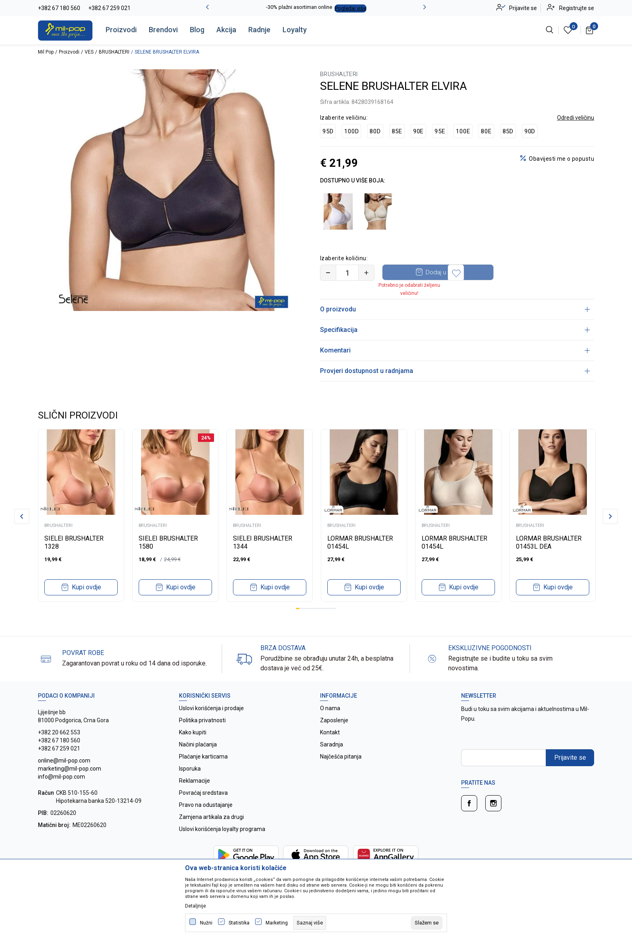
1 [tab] (297, 608)
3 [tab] (304, 608)
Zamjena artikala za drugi (211, 817)
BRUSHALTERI (114, 52)
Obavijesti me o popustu (561, 158)
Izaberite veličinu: (344, 117)
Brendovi (163, 29)
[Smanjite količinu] (328, 273)
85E (397, 131)
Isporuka (190, 768)
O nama (330, 708)
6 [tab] (314, 608)
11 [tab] (331, 608)
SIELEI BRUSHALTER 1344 (262, 542)
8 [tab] (320, 608)
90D (529, 131)
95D (327, 131)
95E (439, 131)
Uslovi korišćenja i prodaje (211, 708)
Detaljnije (195, 906)
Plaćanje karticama (203, 756)
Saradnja (331, 744)
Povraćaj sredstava (203, 793)
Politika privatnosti (202, 720)
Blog (197, 29)
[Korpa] (590, 29)
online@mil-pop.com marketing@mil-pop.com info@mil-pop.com (69, 768)
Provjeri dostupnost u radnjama (455, 371)
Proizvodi (121, 29)
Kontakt (330, 732)
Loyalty (295, 29)
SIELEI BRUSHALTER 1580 (168, 542)
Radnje (259, 29)
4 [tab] (307, 608)
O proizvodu (455, 309)
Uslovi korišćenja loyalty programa (222, 829)
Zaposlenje (334, 720)
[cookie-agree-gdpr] (427, 923)
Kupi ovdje (86, 587)
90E (418, 131)
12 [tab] (334, 608)
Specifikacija (455, 330)
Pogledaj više (350, 8)
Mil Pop (46, 52)
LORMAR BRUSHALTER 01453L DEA (549, 542)
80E (486, 131)
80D (375, 131)
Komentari (455, 350)
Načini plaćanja (198, 744)
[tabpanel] (81, 515)
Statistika (239, 922)
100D (351, 131)
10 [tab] (327, 608)
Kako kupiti (192, 732)
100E (463, 131)
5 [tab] (310, 608)
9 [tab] (324, 608)
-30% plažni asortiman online (299, 7)
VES (89, 52)
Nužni (206, 922)
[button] (511, 273)
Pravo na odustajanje (206, 805)
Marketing (277, 922)
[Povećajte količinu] (366, 273)
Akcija (226, 29)
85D (508, 131)
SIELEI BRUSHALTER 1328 (74, 542)
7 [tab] (317, 608)
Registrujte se (576, 8)
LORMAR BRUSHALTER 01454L (360, 542)
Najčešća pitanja (341, 756)
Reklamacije (194, 780)
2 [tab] (300, 608)
